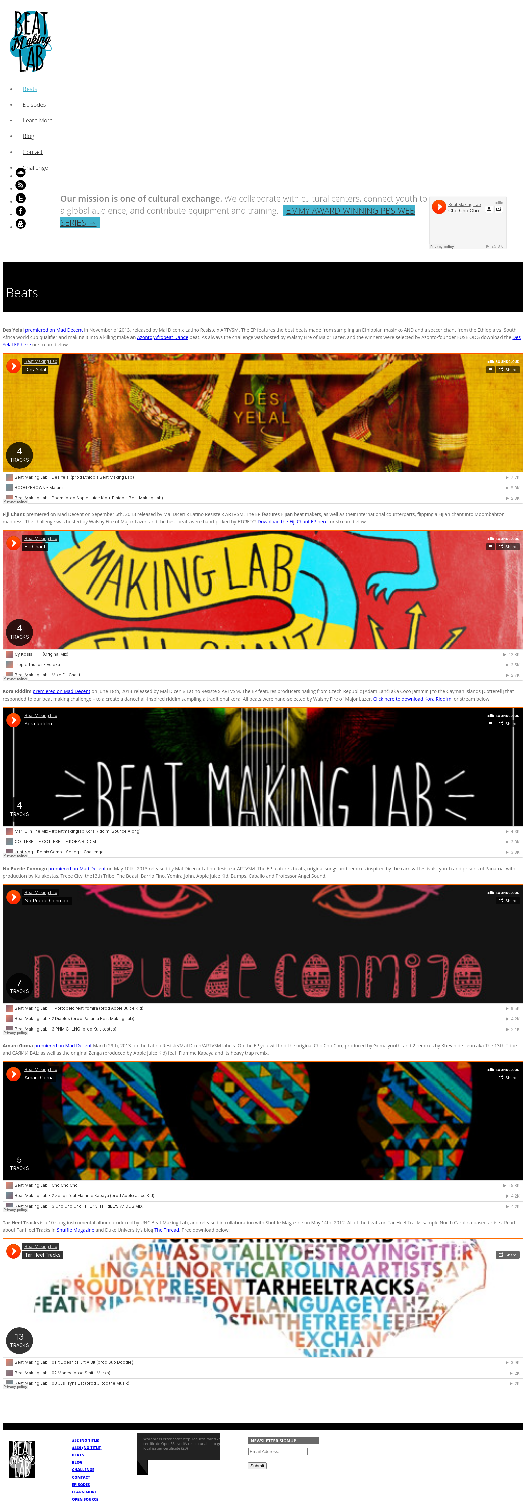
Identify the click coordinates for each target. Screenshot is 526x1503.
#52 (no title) (85, 1440)
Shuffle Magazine (75, 1230)
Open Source (85, 1499)
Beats (30, 89)
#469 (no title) (86, 1447)
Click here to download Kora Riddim (412, 698)
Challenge (35, 167)
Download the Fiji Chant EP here (293, 521)
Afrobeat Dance (171, 337)
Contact (33, 152)
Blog (28, 136)
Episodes (34, 104)
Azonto (144, 337)
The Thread (166, 1230)
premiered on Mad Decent (54, 330)
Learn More (38, 120)
